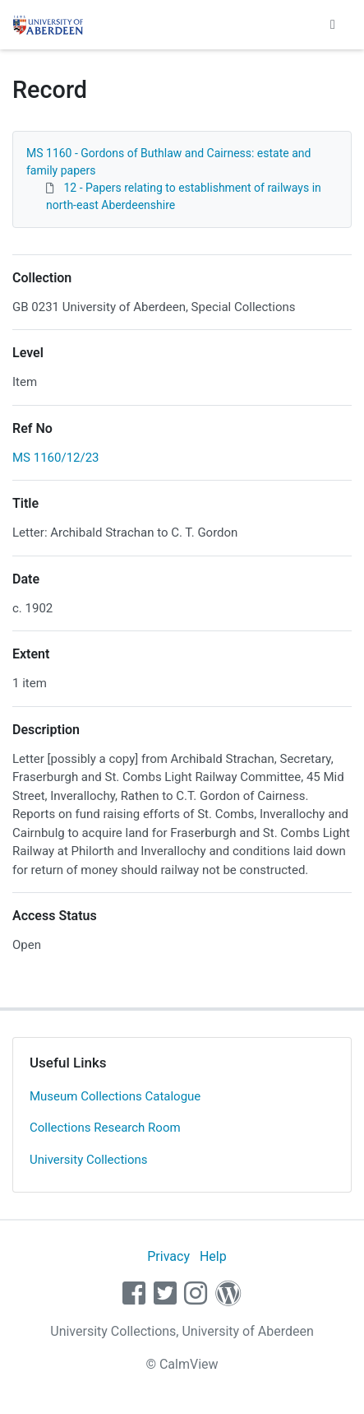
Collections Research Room (105, 1127)
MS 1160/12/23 (55, 457)
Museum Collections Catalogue (115, 1096)
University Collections (89, 1159)
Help (213, 1256)
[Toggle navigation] (333, 25)
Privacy (168, 1256)
